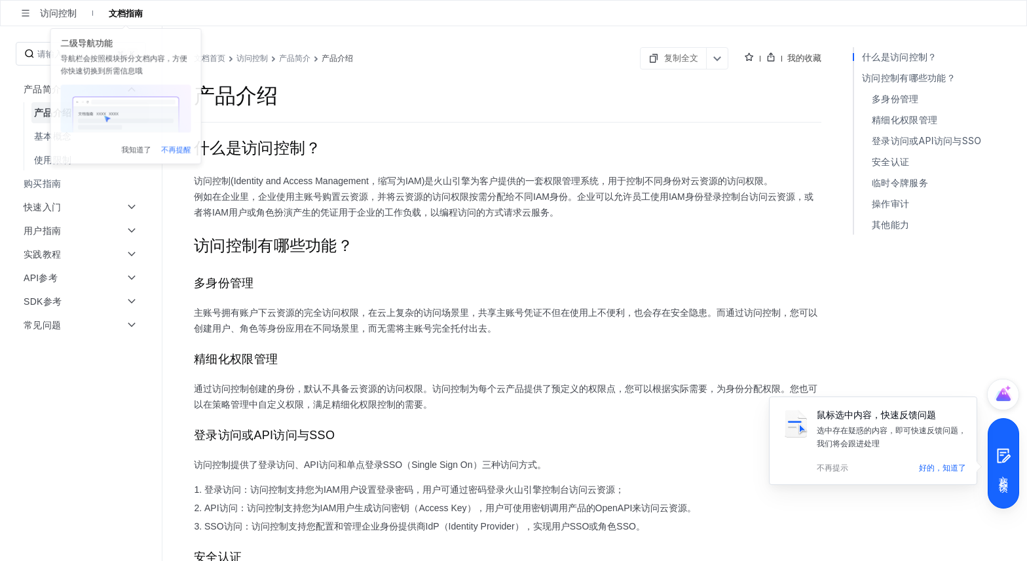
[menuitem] (82, 112)
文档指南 (126, 13)
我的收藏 (979, 57)
